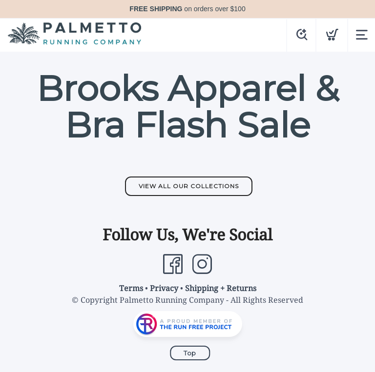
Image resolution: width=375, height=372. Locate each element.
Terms (131, 288)
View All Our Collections (189, 186)
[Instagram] (202, 264)
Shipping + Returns (220, 288)
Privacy (164, 288)
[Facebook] (173, 264)
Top (190, 353)
